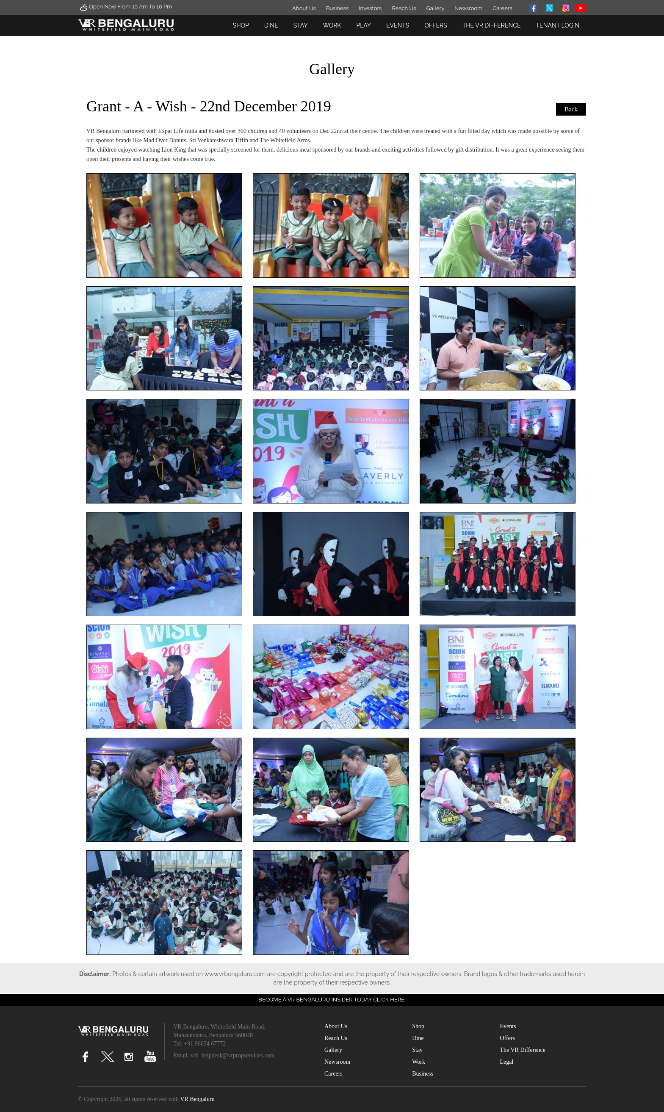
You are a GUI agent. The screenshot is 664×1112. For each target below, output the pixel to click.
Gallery (435, 8)
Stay (300, 25)
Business (337, 8)
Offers (435, 25)
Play (363, 25)
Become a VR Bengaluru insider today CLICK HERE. (331, 999)
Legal (506, 1062)
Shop (241, 25)
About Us (304, 8)
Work (332, 25)
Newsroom (468, 8)
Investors (370, 8)
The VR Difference (491, 25)
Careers (502, 8)
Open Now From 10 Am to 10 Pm (125, 7)
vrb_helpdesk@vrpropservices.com (232, 1055)
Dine (271, 25)
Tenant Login (557, 25)
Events (397, 25)
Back (571, 109)
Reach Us (404, 8)
